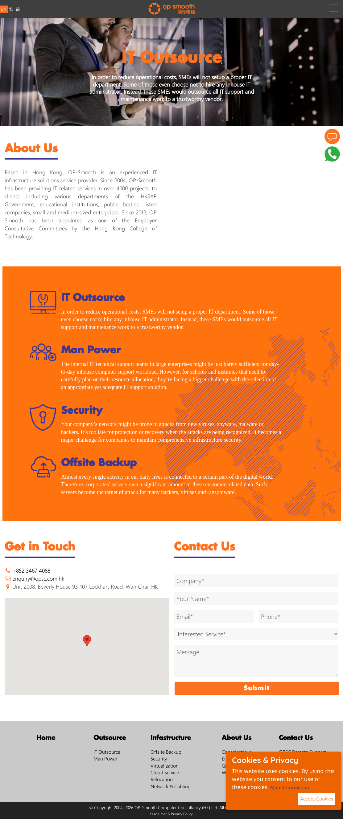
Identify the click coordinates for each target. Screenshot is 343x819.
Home (45, 738)
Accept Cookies (316, 799)
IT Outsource (106, 751)
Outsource (109, 738)
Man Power (105, 758)
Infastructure (171, 738)
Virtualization (165, 765)
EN (3, 9)
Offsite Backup (166, 751)
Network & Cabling (171, 786)
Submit (257, 688)
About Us (236, 738)
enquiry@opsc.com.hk (38, 578)
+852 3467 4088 (31, 570)
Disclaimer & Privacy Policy (171, 813)
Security (159, 758)
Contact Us (296, 738)
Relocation (162, 779)
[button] (87, 641)
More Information (289, 787)
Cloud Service (165, 772)
